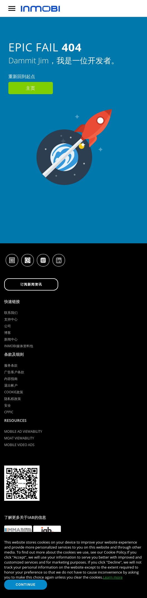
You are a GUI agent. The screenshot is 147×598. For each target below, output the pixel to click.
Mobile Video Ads (19, 444)
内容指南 (11, 378)
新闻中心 (11, 339)
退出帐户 (11, 385)
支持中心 (11, 319)
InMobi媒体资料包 (18, 346)
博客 (7, 332)
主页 (30, 88)
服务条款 (11, 365)
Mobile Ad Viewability (23, 431)
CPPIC (8, 412)
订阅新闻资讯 (31, 284)
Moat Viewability (19, 438)
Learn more (112, 577)
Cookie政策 (13, 392)
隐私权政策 (12, 398)
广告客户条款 (14, 372)
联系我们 (11, 312)
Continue (25, 584)
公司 (7, 326)
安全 (7, 405)
